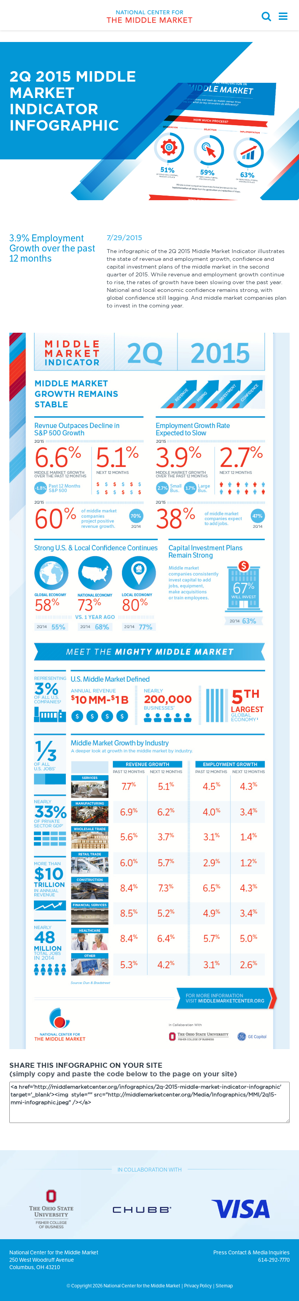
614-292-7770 (274, 1259)
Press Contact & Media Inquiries (251, 1252)
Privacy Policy (198, 1286)
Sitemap (224, 1286)
